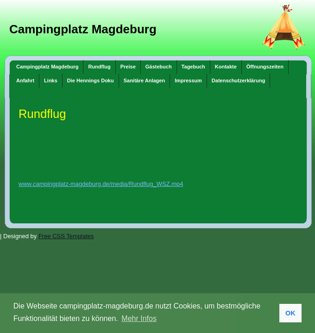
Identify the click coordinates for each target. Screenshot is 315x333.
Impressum (188, 80)
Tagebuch (193, 66)
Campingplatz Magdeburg (83, 29)
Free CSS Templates (66, 236)
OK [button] (290, 313)
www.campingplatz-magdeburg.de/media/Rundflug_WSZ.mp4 (101, 183)
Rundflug (99, 66)
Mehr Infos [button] (139, 318)
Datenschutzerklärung (238, 80)
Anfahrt (25, 80)
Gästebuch (158, 66)
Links (50, 80)
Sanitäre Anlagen (144, 80)
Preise (128, 66)
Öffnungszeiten (265, 66)
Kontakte (226, 66)
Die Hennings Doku (90, 80)
